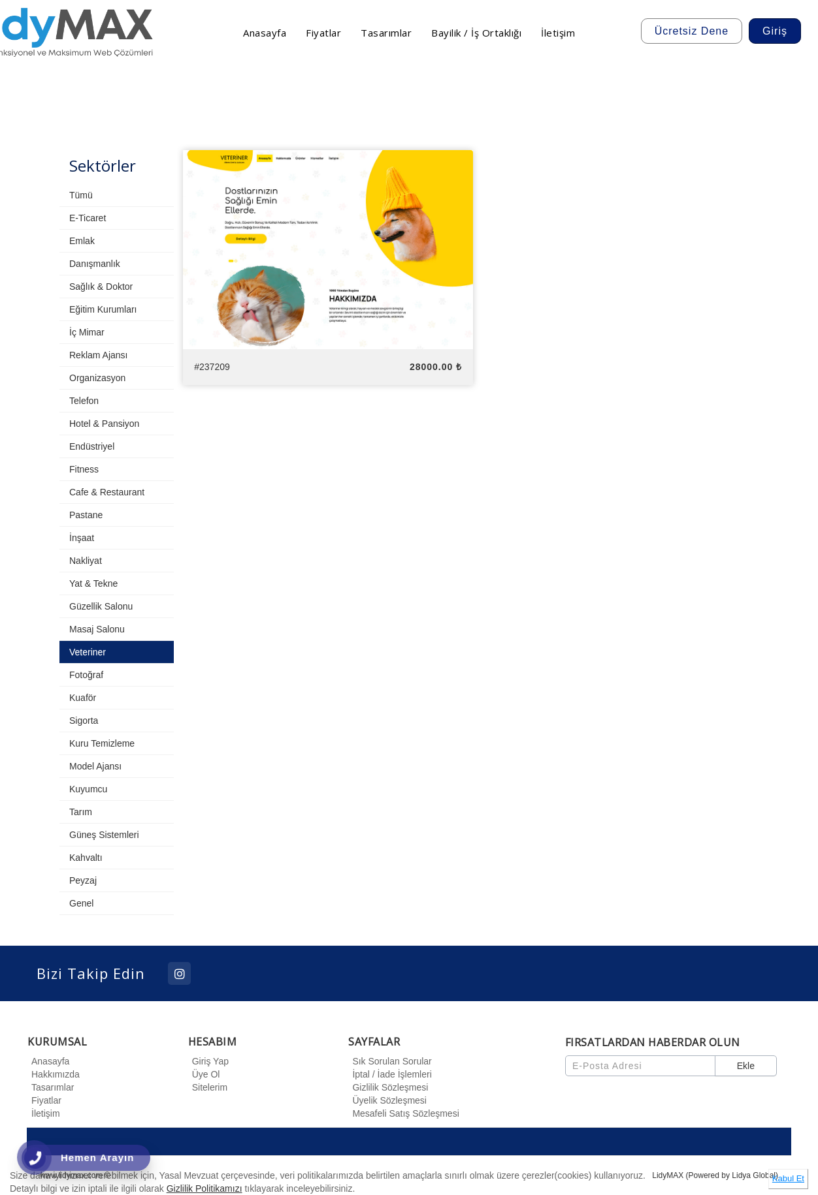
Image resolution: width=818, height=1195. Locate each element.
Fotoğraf (86, 675)
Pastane (86, 515)
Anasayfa (48, 1061)
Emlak (82, 241)
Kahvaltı (86, 857)
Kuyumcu (88, 789)
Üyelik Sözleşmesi (387, 1100)
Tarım (80, 812)
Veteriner (87, 652)
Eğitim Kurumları (103, 309)
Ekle (746, 1066)
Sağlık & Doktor (101, 286)
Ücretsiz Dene (691, 31)
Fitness (84, 469)
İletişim (43, 1113)
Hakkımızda (53, 1074)
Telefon (84, 401)
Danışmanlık (94, 263)
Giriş (774, 31)
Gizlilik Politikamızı (204, 1188)
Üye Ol (204, 1074)
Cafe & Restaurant (106, 492)
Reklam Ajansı (98, 355)
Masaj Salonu (97, 629)
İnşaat (81, 538)
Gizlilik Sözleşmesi (388, 1087)
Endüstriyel (91, 446)
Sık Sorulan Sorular (389, 1061)
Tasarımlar (50, 1087)
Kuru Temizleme (102, 743)
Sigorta (83, 720)
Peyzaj (83, 880)
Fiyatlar (44, 1100)
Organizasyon (97, 378)
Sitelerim (207, 1087)
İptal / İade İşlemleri (389, 1074)
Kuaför (82, 697)
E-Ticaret (87, 218)
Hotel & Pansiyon (104, 423)
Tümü (81, 195)
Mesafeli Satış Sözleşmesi (403, 1113)
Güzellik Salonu (101, 606)
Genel (81, 903)
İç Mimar (87, 332)
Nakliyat (85, 560)
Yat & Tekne (93, 583)
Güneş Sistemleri (104, 835)
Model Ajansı (95, 766)
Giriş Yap (208, 1061)
